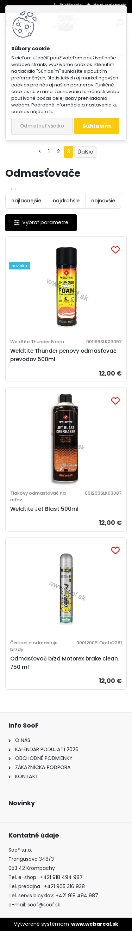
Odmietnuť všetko (42, 126)
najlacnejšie (26, 200)
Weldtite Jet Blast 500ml (44, 509)
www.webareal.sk (94, 923)
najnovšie (103, 200)
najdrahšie (66, 200)
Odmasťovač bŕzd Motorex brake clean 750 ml (64, 663)
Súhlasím (96, 126)
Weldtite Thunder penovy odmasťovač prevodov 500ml (63, 355)
